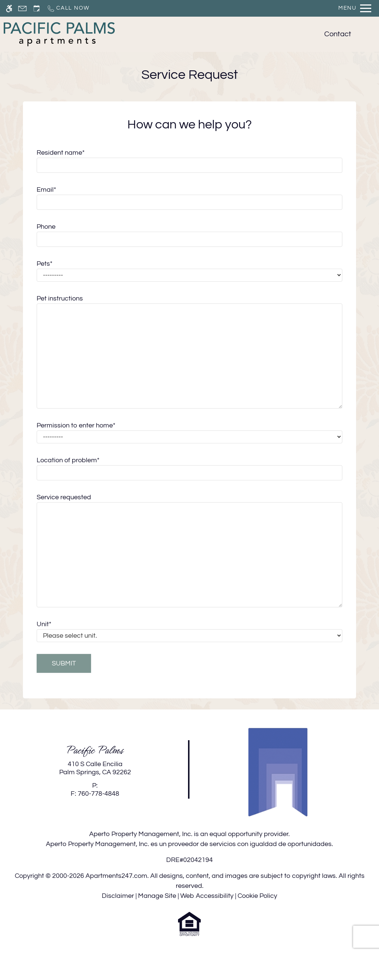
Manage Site (157, 895)
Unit (44, 624)
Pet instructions (60, 298)
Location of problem (68, 460)
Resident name (61, 152)
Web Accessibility (207, 895)
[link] (95, 768)
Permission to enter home (76, 425)
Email (46, 189)
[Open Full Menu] (355, 8)
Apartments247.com (116, 875)
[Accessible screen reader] (9, 8)
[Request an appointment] (36, 8)
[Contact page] (22, 8)
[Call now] (68, 8)
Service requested (64, 497)
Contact (337, 34)
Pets (45, 263)
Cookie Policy (257, 895)
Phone (46, 226)
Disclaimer (118, 895)
